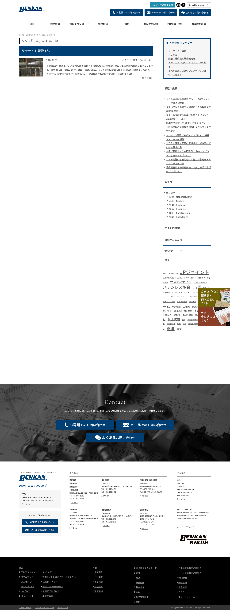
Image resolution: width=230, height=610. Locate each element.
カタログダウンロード (146, 567)
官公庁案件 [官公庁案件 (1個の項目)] (188, 311)
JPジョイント (27, 596)
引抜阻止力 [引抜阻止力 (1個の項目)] (167, 315)
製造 (138, 577)
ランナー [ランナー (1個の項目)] (192, 301)
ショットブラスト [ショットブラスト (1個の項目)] (200, 282)
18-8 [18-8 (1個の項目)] (164, 273)
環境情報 (98, 591)
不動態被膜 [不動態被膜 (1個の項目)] (176, 307)
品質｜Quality (176, 200)
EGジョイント (27, 586)
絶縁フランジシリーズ (52, 586)
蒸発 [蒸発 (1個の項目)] (184, 323)
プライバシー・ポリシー (44, 607)
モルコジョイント (29, 572)
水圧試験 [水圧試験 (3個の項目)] (174, 319)
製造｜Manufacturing (180, 196)
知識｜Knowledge (178, 216)
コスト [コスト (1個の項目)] (193, 278)
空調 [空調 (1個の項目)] (183, 319)
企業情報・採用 (174, 24)
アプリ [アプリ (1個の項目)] (186, 278)
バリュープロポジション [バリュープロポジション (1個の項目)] (195, 296)
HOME (31, 24)
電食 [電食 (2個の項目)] (179, 329)
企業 (95, 567)
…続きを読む (146, 77)
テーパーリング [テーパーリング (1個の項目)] (197, 292)
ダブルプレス (27, 576)
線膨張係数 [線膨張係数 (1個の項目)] (171, 323)
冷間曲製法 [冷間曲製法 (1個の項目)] (177, 311)
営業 (138, 572)
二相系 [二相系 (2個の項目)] (186, 307)
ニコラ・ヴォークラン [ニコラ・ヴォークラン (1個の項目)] (175, 296)
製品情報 (55, 24)
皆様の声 (182, 587)
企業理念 (98, 572)
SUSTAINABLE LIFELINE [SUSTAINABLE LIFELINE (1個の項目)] (172, 278)
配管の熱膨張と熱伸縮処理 (181, 58)
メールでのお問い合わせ (189, 572)
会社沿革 (98, 586)
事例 (127, 24)
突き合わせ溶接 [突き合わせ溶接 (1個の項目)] (193, 319)
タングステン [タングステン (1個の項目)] (177, 292)
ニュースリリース (186, 596)
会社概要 (98, 576)
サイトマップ (62, 607)
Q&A (138, 592)
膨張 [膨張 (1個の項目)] (179, 323)
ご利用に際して (25, 607)
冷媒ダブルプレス (50, 591)
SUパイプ (46, 572)
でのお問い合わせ (87, 424)
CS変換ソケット (49, 581)
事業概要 (98, 581)
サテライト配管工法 (36, 50)
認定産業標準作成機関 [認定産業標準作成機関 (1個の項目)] (196, 323)
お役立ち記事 (151, 24)
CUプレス (25, 591)
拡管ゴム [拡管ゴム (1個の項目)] (176, 315)
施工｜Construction (179, 212)
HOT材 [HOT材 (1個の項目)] (171, 273)
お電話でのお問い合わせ (189, 567)
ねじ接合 (172, 54)
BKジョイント (27, 581)
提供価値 (103, 24)
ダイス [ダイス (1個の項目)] (186, 292)
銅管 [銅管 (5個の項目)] (171, 328)
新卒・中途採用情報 (163, 4)
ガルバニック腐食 (177, 50)
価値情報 (182, 582)
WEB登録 (182, 577)
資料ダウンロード (79, 24)
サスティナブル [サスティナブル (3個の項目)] (180, 282)
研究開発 (140, 582)
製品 (21, 567)
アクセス (27, 504)
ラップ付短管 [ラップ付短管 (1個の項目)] (182, 301)
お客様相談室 (199, 24)
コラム (181, 592)
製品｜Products (177, 208)
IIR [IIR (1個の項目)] (177, 273)
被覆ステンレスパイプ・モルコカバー (60, 576)
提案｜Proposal (177, 204)
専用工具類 (47, 596)
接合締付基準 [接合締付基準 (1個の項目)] (187, 315)
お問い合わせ (118, 437)
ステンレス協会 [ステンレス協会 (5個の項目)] (176, 287)
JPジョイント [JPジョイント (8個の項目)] (194, 272)
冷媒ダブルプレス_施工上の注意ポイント (187, 123)
